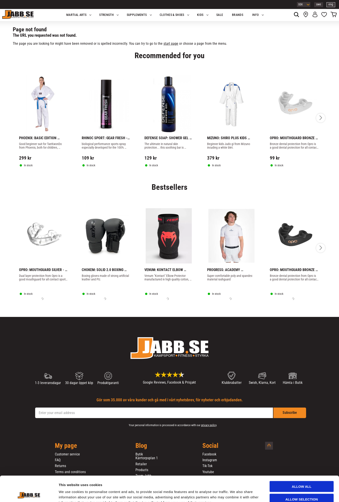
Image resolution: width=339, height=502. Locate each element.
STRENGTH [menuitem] (106, 15)
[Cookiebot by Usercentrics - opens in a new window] (29, 493)
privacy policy (208, 425)
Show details (235, 493)
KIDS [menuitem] (200, 15)
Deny (301, 488)
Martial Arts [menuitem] (76, 15)
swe (318, 4)
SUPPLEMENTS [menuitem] (137, 15)
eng (330, 4)
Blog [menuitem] (141, 445)
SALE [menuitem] (219, 15)
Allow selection (301, 475)
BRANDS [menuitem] (237, 15)
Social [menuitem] (210, 445)
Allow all (301, 462)
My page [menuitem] (66, 445)
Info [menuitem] (255, 15)
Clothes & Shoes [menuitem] (172, 15)
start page (170, 43)
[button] (324, 15)
